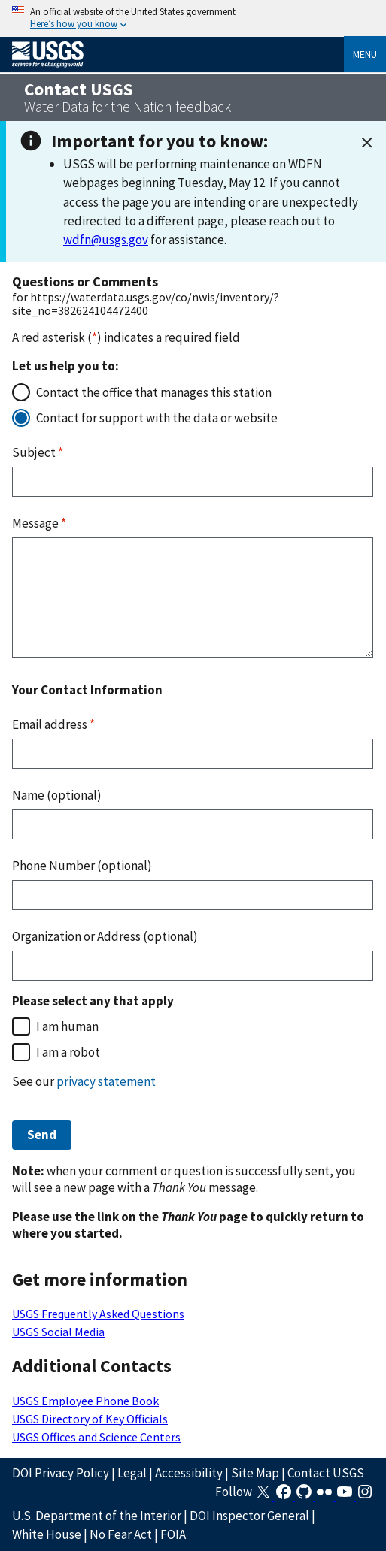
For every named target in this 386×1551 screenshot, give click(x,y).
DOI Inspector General (249, 1515)
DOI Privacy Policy (60, 1473)
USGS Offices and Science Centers (96, 1436)
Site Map (255, 1473)
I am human (67, 1026)
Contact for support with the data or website (157, 418)
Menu (365, 54)
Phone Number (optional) (82, 865)
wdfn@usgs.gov (105, 239)
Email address (53, 724)
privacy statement (106, 1081)
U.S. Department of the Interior (96, 1515)
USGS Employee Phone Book (85, 1400)
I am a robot (68, 1052)
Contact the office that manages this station (154, 392)
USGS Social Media (58, 1331)
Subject (37, 452)
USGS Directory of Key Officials (90, 1418)
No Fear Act (121, 1534)
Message (39, 523)
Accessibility (189, 1473)
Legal (132, 1473)
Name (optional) (57, 795)
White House (46, 1534)
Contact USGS (325, 1473)
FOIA (173, 1534)
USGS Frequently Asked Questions (98, 1313)
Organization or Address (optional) (105, 936)
